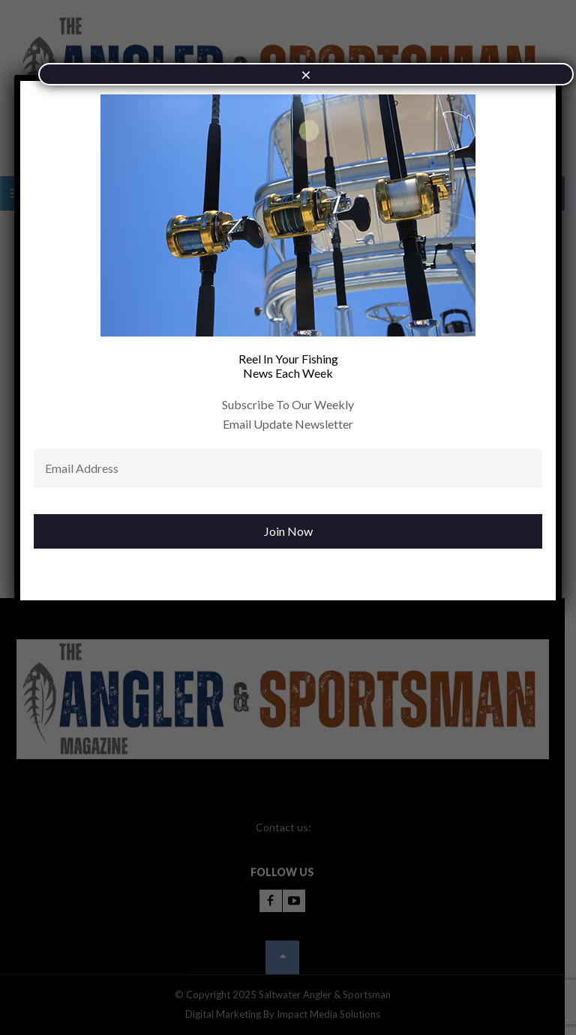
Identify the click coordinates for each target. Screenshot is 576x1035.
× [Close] (306, 74)
